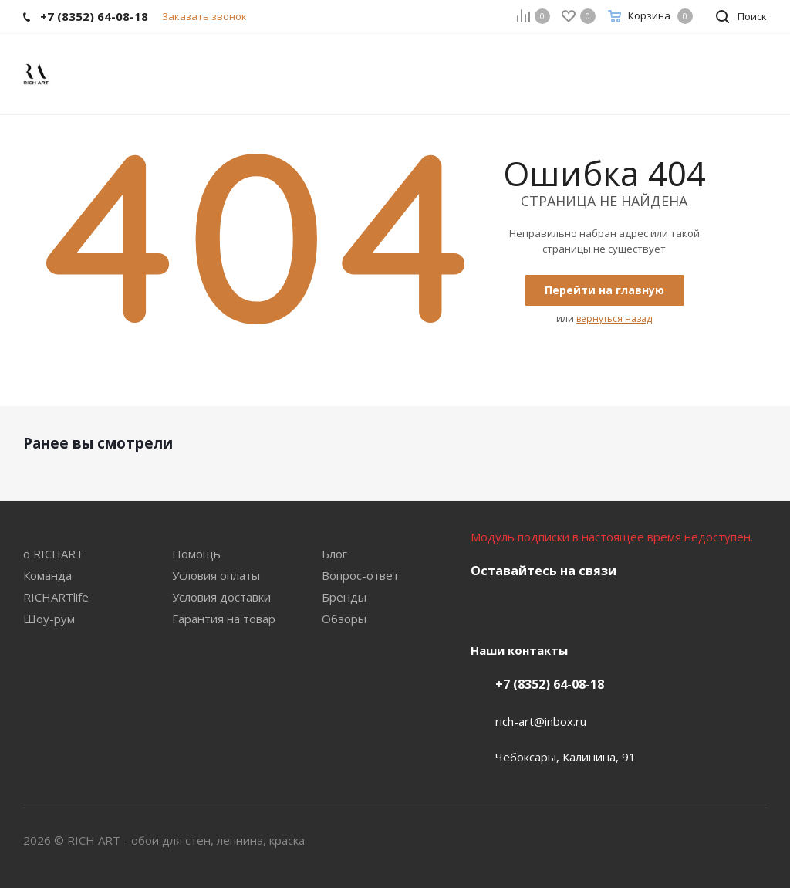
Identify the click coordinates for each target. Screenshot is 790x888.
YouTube (601, 606)
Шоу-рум (49, 618)
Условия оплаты (216, 575)
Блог (334, 553)
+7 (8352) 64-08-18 (549, 684)
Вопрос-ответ (360, 575)
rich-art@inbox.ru (540, 721)
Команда (47, 575)
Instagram (563, 606)
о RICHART (53, 553)
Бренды (344, 597)
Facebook (524, 606)
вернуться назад (614, 318)
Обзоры (344, 618)
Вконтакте (486, 606)
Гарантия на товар (223, 618)
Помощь (196, 553)
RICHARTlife (56, 597)
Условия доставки (221, 597)
